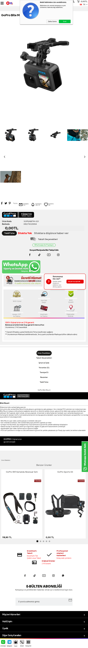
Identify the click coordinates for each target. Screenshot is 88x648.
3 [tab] (43, 500)
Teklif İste (9, 191)
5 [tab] (49, 500)
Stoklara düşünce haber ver (51, 191)
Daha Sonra (52, 21)
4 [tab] (46, 500)
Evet (64, 21)
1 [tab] (37, 500)
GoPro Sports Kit (65, 430)
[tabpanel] (21, 463)
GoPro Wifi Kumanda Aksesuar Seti (22, 430)
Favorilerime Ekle (49, 162)
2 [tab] (40, 500)
